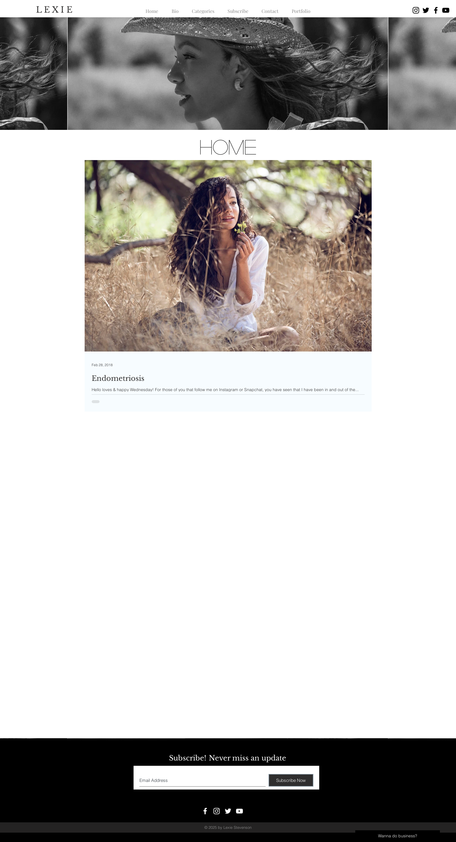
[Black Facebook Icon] (435, 10)
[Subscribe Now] (291, 780)
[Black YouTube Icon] (445, 10)
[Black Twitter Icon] (425, 10)
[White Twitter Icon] (228, 811)
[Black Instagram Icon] (415, 10)
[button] (203, 8)
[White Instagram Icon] (216, 811)
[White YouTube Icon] (239, 811)
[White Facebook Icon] (205, 811)
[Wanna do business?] (397, 836)
